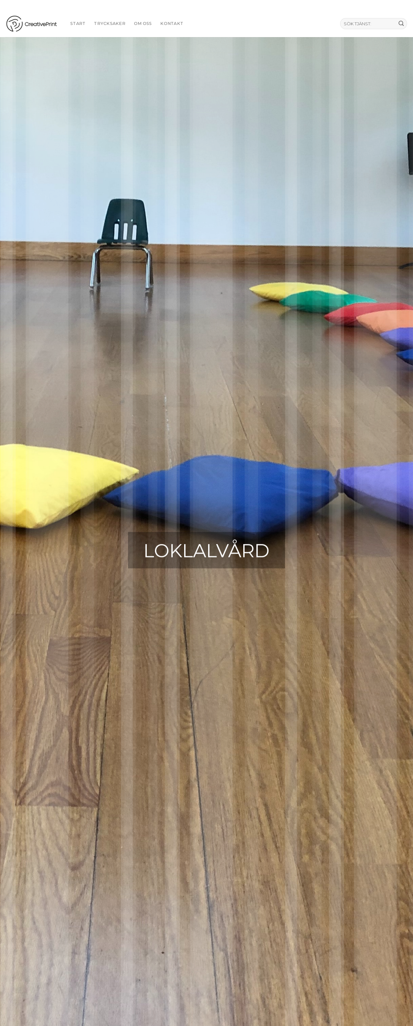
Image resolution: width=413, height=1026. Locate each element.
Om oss (143, 23)
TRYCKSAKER (109, 23)
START (77, 23)
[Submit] (401, 23)
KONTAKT (171, 23)
